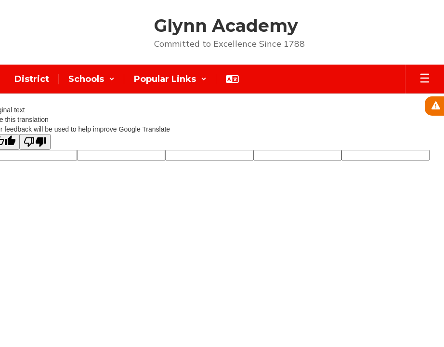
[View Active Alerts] (434, 106)
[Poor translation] (35, 142)
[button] (91, 79)
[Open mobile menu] (424, 79)
